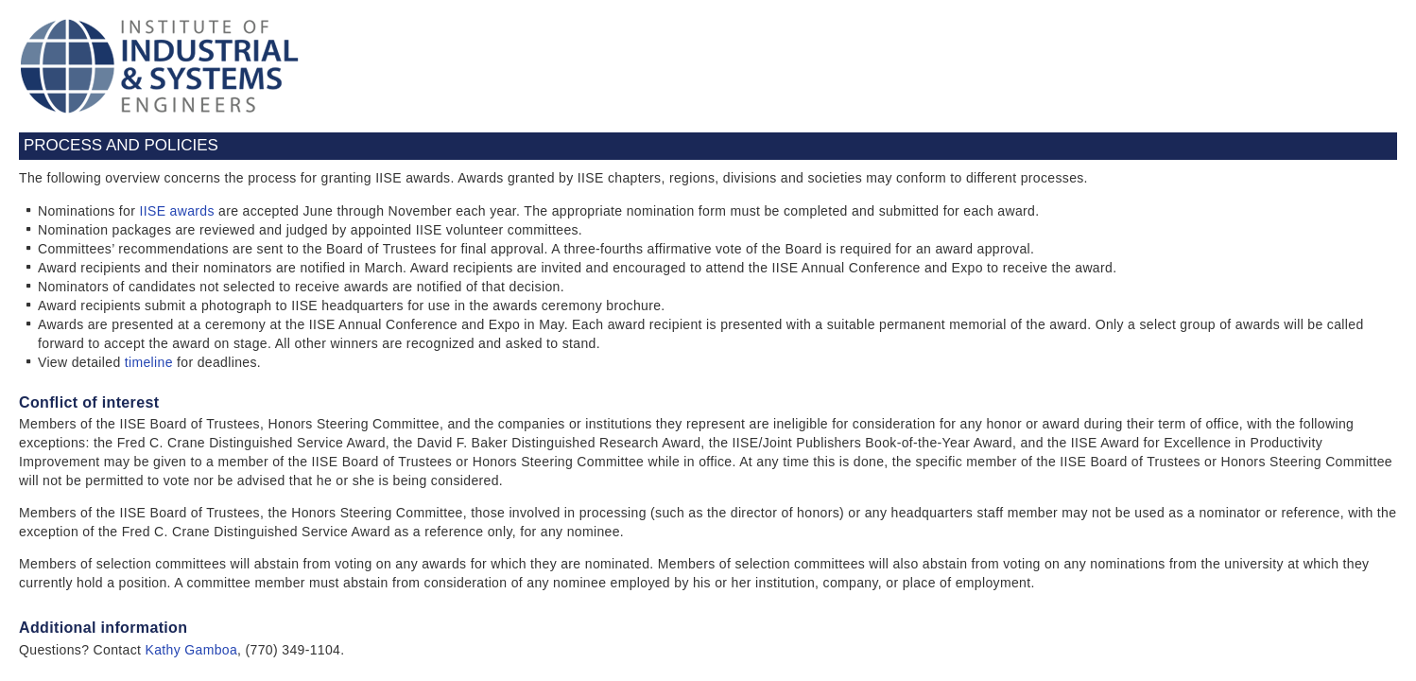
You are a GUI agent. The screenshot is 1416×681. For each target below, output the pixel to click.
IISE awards (176, 210)
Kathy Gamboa (192, 649)
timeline (149, 362)
